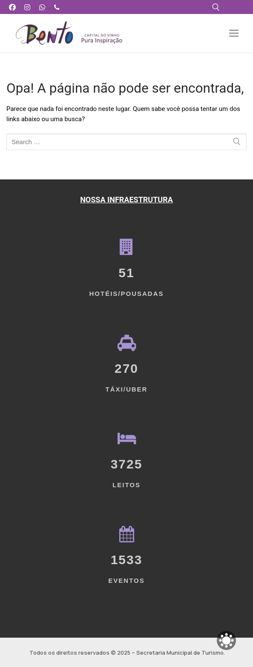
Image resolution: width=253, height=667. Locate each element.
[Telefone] (57, 7)
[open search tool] (216, 7)
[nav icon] (234, 33)
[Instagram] (27, 7)
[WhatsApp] (42, 7)
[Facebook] (12, 7)
